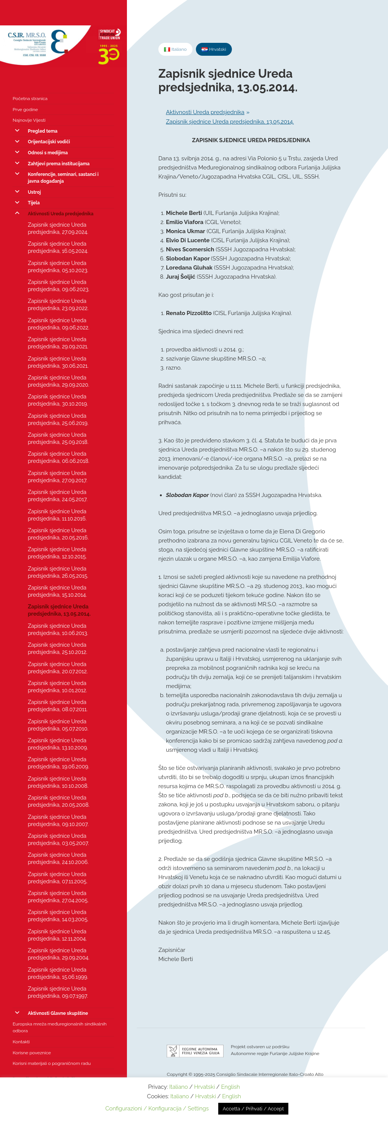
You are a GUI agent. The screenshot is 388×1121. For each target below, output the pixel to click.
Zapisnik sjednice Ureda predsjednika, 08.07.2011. (58, 705)
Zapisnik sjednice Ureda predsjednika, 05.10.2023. (58, 266)
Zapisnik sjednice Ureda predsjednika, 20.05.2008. (58, 801)
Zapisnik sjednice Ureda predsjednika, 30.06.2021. (58, 362)
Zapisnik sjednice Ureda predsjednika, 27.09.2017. (57, 476)
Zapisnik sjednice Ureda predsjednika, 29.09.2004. (58, 954)
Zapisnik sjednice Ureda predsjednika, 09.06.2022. (58, 324)
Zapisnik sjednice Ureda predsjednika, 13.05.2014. (59, 610)
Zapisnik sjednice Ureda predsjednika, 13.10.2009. (58, 744)
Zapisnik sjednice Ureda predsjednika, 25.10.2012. (57, 648)
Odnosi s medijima (47, 152)
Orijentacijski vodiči (49, 141)
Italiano (178, 1086)
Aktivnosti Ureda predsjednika (60, 213)
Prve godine (25, 109)
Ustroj (34, 192)
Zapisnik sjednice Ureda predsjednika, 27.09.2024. (58, 228)
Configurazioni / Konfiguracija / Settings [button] (157, 1108)
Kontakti (21, 1041)
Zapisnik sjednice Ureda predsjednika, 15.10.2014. (57, 591)
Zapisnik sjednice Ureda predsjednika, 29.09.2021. (58, 343)
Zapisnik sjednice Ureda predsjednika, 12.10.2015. (57, 553)
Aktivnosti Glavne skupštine (58, 1013)
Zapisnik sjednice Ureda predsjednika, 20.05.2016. (58, 534)
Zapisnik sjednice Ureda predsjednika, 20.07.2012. (58, 667)
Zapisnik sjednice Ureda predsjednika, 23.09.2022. (58, 304)
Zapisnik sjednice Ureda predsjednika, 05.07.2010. (58, 725)
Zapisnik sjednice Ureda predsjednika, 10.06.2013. (58, 629)
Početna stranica (30, 98)
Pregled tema (42, 131)
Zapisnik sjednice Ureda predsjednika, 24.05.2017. (57, 495)
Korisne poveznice (32, 1052)
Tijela (34, 202)
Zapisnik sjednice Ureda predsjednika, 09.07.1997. (58, 992)
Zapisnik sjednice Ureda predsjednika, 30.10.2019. (58, 400)
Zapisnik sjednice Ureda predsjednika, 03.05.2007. (58, 839)
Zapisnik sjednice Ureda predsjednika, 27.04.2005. (58, 896)
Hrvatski (204, 1086)
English (230, 1086)
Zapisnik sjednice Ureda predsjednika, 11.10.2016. (57, 515)
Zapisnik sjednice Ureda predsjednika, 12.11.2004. (57, 935)
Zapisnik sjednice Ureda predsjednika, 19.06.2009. (58, 763)
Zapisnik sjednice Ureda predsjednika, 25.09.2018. (58, 438)
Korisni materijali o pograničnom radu (52, 1063)
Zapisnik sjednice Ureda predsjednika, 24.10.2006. (58, 858)
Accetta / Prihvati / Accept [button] (253, 1109)
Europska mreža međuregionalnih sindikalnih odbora (59, 1027)
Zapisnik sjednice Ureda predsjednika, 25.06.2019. (58, 419)
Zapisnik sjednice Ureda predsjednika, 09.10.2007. (58, 820)
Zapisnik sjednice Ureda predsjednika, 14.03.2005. (58, 915)
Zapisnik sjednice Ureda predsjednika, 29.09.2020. (58, 381)
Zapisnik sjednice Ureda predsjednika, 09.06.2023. (58, 285)
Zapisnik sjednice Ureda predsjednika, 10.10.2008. (58, 782)
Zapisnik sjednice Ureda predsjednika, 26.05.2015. (58, 572)
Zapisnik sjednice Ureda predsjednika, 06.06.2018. (58, 457)
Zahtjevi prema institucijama (58, 163)
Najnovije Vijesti (29, 120)
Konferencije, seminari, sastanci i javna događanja (63, 178)
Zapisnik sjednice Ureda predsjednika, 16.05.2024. (58, 247)
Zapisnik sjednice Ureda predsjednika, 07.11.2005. (57, 877)
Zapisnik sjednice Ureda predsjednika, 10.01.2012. (57, 686)
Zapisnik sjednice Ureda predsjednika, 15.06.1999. (58, 973)
